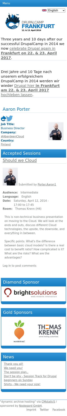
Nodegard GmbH (30, 405)
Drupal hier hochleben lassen (30, 90)
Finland (6, 144)
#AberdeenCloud (12, 136)
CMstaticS (48, 401)
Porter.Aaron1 (47, 184)
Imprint (31, 409)
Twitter (44, 409)
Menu (6, 3)
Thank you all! (13, 364)
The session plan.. (16, 372)
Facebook (59, 409)
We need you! (13, 368)
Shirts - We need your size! (22, 384)
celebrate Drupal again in (29, 53)
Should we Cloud (20, 160)
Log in (7, 265)
